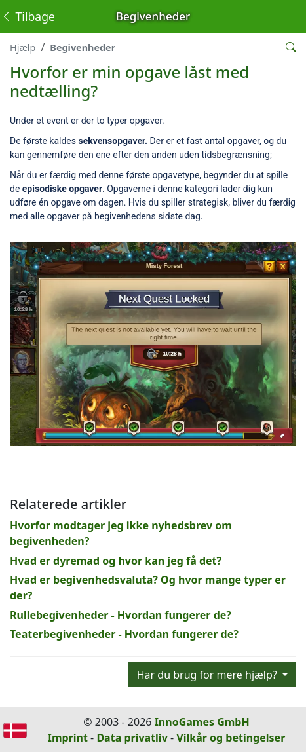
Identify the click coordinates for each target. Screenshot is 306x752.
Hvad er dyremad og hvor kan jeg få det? (115, 561)
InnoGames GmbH (202, 722)
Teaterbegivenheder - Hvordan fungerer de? (124, 634)
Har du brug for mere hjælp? (208, 674)
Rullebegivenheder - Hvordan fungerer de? (120, 615)
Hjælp (22, 47)
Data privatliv (131, 737)
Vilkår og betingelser (230, 737)
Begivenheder (82, 47)
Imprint (68, 737)
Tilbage (28, 16)
